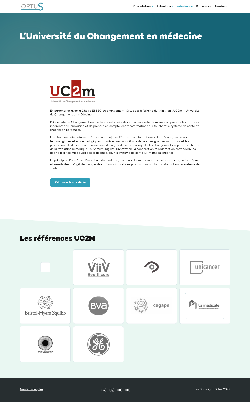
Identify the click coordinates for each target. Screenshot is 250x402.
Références (203, 6)
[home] (32, 6)
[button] (142, 6)
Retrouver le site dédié (70, 182)
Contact (221, 6)
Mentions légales (31, 389)
